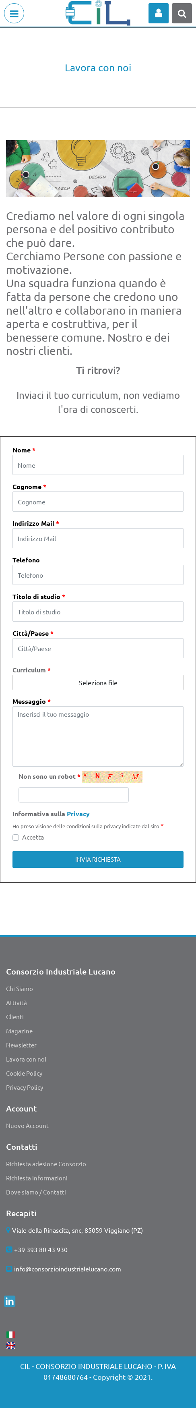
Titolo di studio (38, 596)
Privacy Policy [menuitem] (24, 1087)
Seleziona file (98, 682)
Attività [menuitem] (16, 1002)
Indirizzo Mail (35, 523)
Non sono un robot (49, 776)
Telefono (26, 560)
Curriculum (31, 670)
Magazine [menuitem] (19, 1031)
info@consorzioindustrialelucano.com (67, 1269)
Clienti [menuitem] (15, 1016)
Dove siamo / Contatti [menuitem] (36, 1192)
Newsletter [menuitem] (21, 1045)
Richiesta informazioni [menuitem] (37, 1178)
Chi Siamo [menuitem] (19, 988)
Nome (23, 450)
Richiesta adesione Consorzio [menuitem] (46, 1163)
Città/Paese (33, 633)
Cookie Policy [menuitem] (24, 1073)
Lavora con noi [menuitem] (26, 1059)
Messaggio (31, 701)
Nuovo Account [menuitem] (27, 1125)
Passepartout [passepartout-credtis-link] (116, 1395)
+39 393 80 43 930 (41, 1249)
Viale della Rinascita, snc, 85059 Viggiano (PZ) (77, 1230)
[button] (98, 859)
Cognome (29, 486)
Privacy (78, 813)
